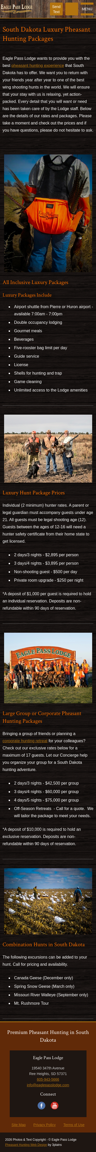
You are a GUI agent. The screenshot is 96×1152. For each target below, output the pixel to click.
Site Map (19, 1125)
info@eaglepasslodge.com (48, 1085)
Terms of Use (73, 1125)
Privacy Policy (44, 1125)
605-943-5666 (48, 1079)
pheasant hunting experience (38, 65)
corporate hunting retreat (25, 741)
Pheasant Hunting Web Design (26, 1145)
